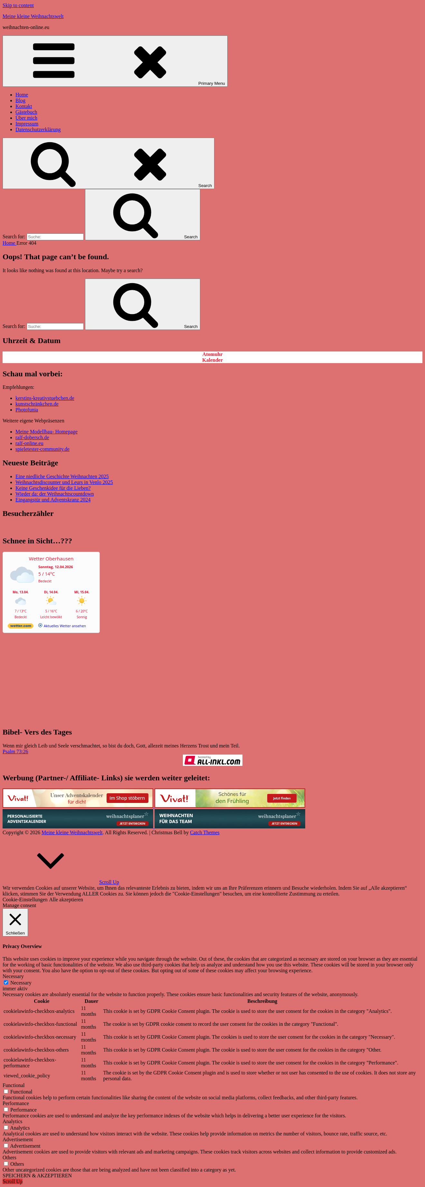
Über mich (26, 118)
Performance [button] (16, 1103)
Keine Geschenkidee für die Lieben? (53, 488)
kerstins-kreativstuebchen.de (44, 398)
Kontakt (23, 106)
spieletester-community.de (42, 449)
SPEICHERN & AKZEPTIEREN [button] (37, 1175)
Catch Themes (205, 832)
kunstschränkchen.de (37, 404)
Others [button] (9, 1157)
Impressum (26, 123)
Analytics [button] (12, 1121)
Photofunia (26, 409)
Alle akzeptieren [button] (66, 899)
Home (21, 94)
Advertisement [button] (18, 1139)
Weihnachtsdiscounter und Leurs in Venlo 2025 (64, 482)
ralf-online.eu (29, 443)
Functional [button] (13, 1085)
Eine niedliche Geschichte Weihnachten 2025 (62, 476)
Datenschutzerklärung (38, 129)
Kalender (212, 360)
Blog (20, 100)
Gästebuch (26, 112)
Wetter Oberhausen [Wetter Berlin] (51, 558)
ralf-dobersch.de (32, 437)
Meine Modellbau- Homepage (46, 431)
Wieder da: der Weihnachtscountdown (54, 494)
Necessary (21, 982)
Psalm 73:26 (15, 751)
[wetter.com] (20, 627)
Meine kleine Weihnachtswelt (33, 16)
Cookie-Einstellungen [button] (25, 899)
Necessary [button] (13, 976)
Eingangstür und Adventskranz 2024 (52, 499)
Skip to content (18, 5)
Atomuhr (212, 354)
